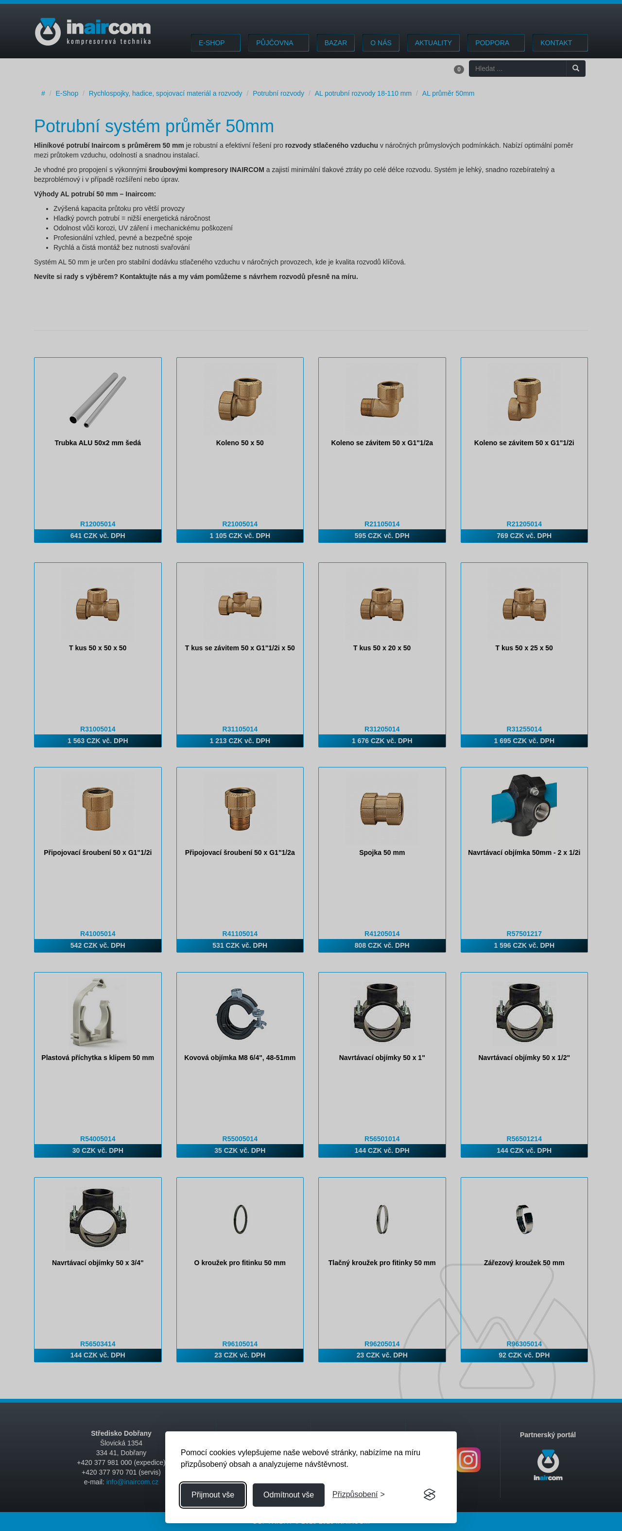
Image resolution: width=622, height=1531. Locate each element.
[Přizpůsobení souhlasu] (358, 1495)
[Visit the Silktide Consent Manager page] (429, 1495)
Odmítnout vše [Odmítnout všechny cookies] (288, 1495)
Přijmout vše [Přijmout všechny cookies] (212, 1495)
